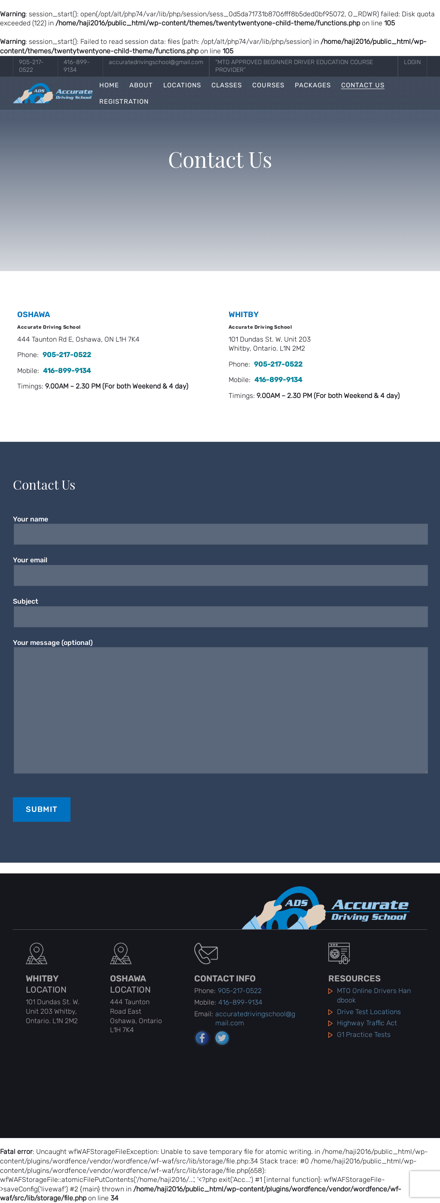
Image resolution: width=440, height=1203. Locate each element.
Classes (226, 85)
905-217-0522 (31, 66)
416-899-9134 (77, 66)
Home (109, 85)
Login (412, 62)
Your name (220, 527)
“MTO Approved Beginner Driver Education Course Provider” (294, 66)
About (141, 85)
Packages (313, 85)
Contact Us (363, 85)
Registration (124, 102)
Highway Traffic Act (367, 1023)
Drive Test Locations (369, 1012)
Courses (268, 85)
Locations (182, 85)
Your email (220, 568)
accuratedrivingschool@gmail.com (156, 62)
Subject (220, 609)
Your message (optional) (220, 706)
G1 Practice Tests (364, 1034)
